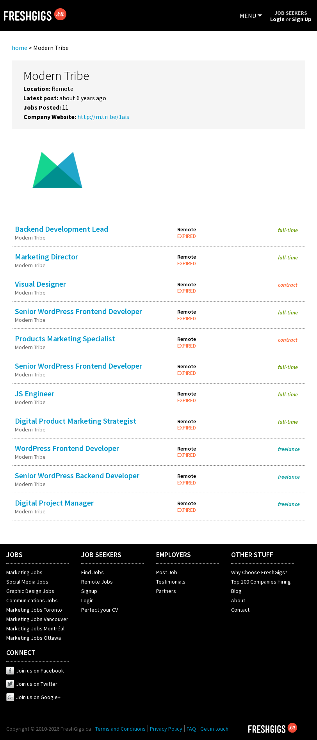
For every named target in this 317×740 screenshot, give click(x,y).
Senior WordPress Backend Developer (77, 475)
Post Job (166, 572)
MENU (248, 16)
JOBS (14, 554)
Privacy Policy (166, 728)
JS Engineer (34, 393)
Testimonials (170, 581)
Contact (240, 609)
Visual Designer (40, 284)
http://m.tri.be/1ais (103, 117)
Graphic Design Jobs (30, 590)
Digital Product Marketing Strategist (75, 421)
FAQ (191, 728)
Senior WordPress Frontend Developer (78, 311)
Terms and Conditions (120, 728)
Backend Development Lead (61, 229)
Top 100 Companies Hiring (261, 581)
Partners (166, 590)
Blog (236, 590)
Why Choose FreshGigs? (259, 572)
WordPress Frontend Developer (67, 448)
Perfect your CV (99, 609)
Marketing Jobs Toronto (34, 609)
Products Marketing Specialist (65, 338)
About (238, 600)
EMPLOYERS (173, 554)
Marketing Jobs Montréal (35, 628)
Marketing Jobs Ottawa (33, 637)
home (19, 47)
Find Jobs (92, 572)
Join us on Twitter (31, 683)
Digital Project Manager (54, 503)
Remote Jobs (97, 581)
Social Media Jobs (27, 581)
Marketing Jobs (24, 572)
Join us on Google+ (33, 697)
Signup (89, 590)
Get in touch (214, 728)
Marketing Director (46, 256)
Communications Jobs (32, 600)
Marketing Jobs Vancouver (37, 619)
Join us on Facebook (35, 670)
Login (87, 600)
